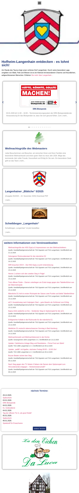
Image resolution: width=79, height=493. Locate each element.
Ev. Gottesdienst (9, 408)
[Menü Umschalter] (39, 3)
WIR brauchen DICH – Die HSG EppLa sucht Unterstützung (30, 265)
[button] (3, 102)
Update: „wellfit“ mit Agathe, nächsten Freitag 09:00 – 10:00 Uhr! (32, 349)
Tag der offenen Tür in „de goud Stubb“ (17, 413)
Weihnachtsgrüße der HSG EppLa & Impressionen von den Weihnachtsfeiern (37, 247)
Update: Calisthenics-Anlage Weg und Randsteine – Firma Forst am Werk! (36, 343)
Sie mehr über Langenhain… (42, 75)
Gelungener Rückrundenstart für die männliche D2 (27, 256)
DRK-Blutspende (9, 403)
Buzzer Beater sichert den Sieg (20, 355)
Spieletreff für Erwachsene (13, 423)
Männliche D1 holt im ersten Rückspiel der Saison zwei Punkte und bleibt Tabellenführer (41, 293)
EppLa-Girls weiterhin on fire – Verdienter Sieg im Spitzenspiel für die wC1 (36, 311)
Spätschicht (7, 398)
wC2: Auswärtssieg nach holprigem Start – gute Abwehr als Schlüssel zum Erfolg (38, 302)
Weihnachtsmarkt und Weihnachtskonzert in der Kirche (28, 337)
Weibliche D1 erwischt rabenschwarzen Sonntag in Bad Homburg (32, 328)
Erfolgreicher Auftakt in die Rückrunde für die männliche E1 (30, 320)
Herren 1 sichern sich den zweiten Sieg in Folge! (26, 274)
